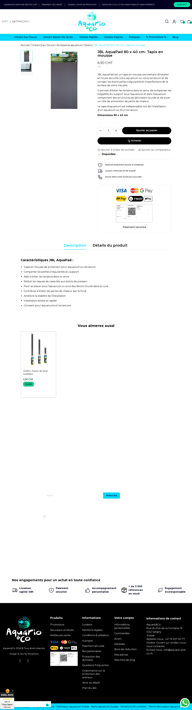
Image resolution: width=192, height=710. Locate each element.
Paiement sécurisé (52, 4)
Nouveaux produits (62, 630)
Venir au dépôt (91, 682)
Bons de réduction (125, 649)
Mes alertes (121, 654)
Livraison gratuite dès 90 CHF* (21, 4)
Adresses (119, 644)
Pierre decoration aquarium (165, 706)
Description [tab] (75, 245)
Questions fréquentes (95, 665)
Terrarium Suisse (20, 706)
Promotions (57, 624)
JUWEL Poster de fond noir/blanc (35, 372)
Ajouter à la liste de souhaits (116, 149)
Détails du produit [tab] (110, 245)
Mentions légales (92, 630)
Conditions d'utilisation (95, 635)
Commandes (121, 633)
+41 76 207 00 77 (175, 639)
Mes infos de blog (124, 660)
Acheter (134, 140)
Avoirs (117, 638)
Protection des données (91, 658)
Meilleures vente (60, 635)
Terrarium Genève (43, 706)
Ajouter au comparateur (154, 149)
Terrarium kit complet (133, 706)
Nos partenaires (91, 651)
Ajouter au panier (147, 130)
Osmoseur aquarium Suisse (72, 706)
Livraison (87, 624)
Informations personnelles (122, 626)
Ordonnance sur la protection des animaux (93, 674)
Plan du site (89, 688)
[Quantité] (108, 130)
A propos (87, 640)
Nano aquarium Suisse (104, 706)
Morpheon (33, 654)
